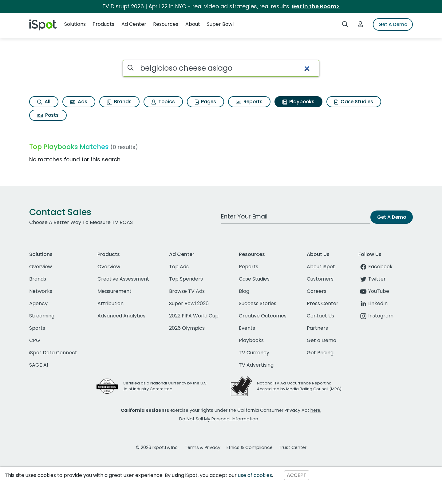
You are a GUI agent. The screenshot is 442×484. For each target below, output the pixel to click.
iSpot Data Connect (53, 352)
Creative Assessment (123, 278)
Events (247, 328)
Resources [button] (165, 24)
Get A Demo (392, 24)
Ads (78, 101)
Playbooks (298, 101)
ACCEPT (296, 475)
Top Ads (179, 266)
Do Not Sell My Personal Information (218, 419)
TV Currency (254, 352)
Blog (244, 291)
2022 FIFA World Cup (194, 315)
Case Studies (353, 101)
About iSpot (321, 266)
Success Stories (257, 303)
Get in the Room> (316, 6)
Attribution (110, 303)
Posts (48, 115)
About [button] (192, 24)
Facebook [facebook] (375, 266)
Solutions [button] (75, 24)
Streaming (41, 315)
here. (315, 410)
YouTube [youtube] (373, 291)
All (43, 101)
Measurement (114, 291)
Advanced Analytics (121, 315)
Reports (249, 101)
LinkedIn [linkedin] (373, 303)
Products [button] (103, 24)
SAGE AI (38, 364)
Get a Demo (321, 340)
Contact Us (320, 315)
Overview (40, 266)
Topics (163, 101)
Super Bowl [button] (220, 24)
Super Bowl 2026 (189, 303)
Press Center (322, 303)
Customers (320, 278)
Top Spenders (186, 278)
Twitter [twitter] (372, 278)
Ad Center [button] (133, 24)
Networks (40, 291)
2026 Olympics (187, 328)
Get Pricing (320, 352)
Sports (37, 328)
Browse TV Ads (187, 291)
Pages (205, 101)
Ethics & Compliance (250, 447)
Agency (38, 303)
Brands (119, 101)
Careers (316, 291)
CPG (34, 340)
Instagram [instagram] (375, 315)
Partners (317, 328)
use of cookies (255, 475)
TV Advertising (256, 364)
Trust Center (292, 447)
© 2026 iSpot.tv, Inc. (157, 447)
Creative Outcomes (262, 315)
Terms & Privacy (202, 447)
